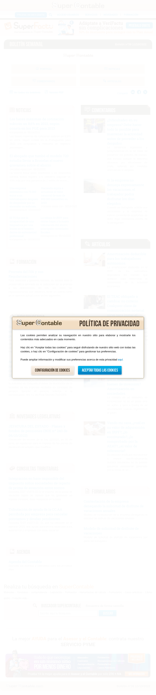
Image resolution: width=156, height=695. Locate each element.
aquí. (120, 359)
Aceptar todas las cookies (100, 370)
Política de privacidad (109, 324)
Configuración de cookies (52, 370)
